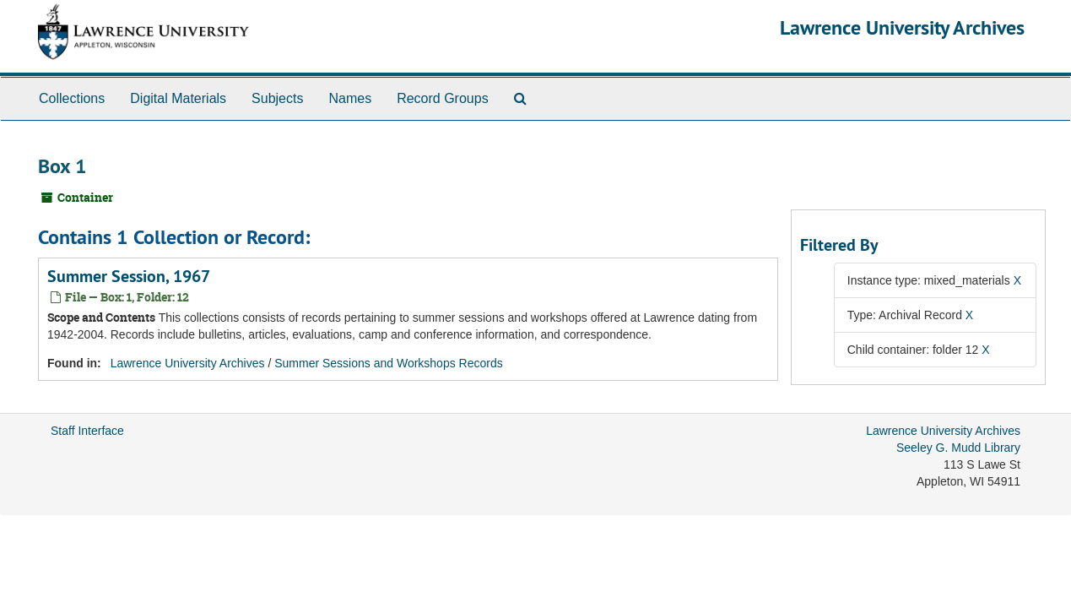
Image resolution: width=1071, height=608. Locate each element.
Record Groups (443, 98)
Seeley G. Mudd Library (958, 447)
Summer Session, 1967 (128, 276)
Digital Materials (178, 98)
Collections (72, 98)
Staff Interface (87, 430)
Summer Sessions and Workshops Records (388, 363)
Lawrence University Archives (902, 27)
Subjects (277, 98)
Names (349, 98)
